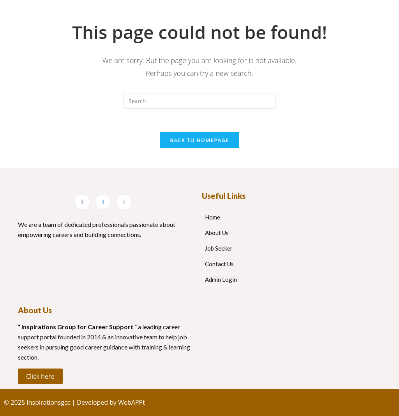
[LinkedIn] (103, 202)
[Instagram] (124, 202)
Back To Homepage (199, 140)
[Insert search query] (199, 101)
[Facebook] (82, 202)
